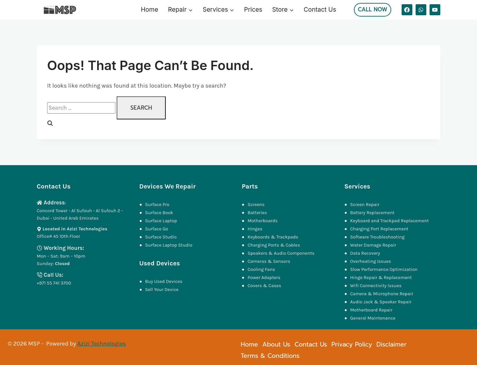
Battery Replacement (372, 212)
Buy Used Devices (164, 281)
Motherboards (262, 221)
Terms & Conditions (270, 355)
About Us (276, 344)
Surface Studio (161, 237)
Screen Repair (365, 204)
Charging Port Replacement (379, 229)
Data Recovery (365, 253)
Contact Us (319, 9)
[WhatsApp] (421, 9)
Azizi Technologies (101, 343)
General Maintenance (372, 318)
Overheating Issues (370, 261)
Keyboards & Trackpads (273, 237)
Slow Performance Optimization (384, 269)
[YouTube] (435, 9)
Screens (256, 204)
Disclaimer (391, 344)
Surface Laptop (161, 221)
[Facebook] (407, 9)
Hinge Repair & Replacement (381, 277)
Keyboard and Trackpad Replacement (389, 221)
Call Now (372, 9)
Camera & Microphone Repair (382, 294)
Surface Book (159, 212)
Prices (253, 9)
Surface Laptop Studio (168, 245)
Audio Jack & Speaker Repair (381, 302)
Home (149, 9)
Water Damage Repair (373, 245)
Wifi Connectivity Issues (376, 285)
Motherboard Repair (371, 310)
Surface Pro (157, 204)
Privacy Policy (351, 344)
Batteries (257, 212)
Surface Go (156, 229)
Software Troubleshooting (377, 237)
